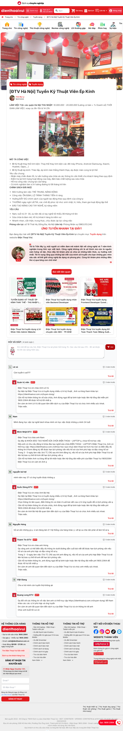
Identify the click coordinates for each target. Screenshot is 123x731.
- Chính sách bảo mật (40, 646)
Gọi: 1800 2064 (111, 722)
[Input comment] (56, 351)
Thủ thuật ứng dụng (107, 707)
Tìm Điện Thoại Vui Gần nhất (13, 651)
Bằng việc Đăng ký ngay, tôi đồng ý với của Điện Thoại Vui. (14, 693)
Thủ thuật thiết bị (90, 707)
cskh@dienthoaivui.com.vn (18, 641)
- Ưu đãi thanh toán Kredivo (42, 632)
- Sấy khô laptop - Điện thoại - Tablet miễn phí (44, 628)
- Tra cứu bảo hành (39, 654)
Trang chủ (9, 17)
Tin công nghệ (22, 17)
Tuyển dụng (37, 17)
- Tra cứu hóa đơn (39, 657)
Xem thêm (37, 660)
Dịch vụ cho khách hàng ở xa (13, 656)
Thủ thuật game (104, 709)
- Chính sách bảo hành (41, 643)
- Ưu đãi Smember (39, 640)
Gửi (110, 347)
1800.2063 (23, 638)
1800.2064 (23, 634)
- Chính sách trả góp (40, 652)
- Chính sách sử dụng (40, 649)
